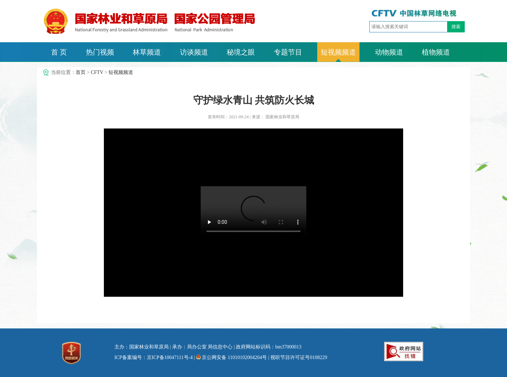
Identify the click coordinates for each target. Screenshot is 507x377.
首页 (81, 72)
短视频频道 (338, 52)
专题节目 (288, 52)
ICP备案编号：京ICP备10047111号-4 (153, 357)
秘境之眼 (241, 52)
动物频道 (389, 52)
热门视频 (100, 52)
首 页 (59, 52)
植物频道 (436, 52)
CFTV (97, 72)
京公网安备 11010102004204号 (231, 357)
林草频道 (147, 52)
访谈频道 (194, 52)
